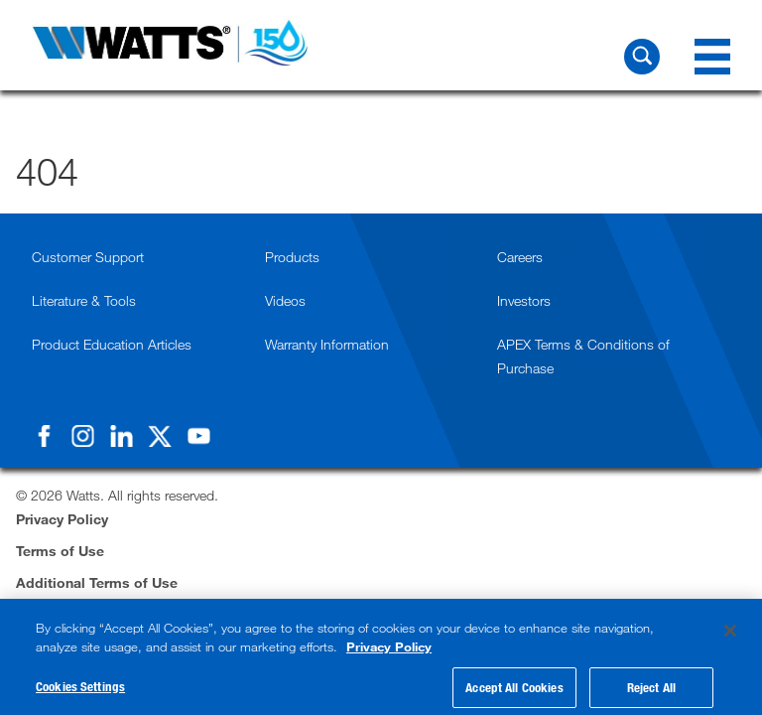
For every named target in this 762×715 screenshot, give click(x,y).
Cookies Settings (80, 694)
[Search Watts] (642, 56)
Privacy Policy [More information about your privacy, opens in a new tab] (389, 654)
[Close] (730, 637)
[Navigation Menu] (712, 56)
